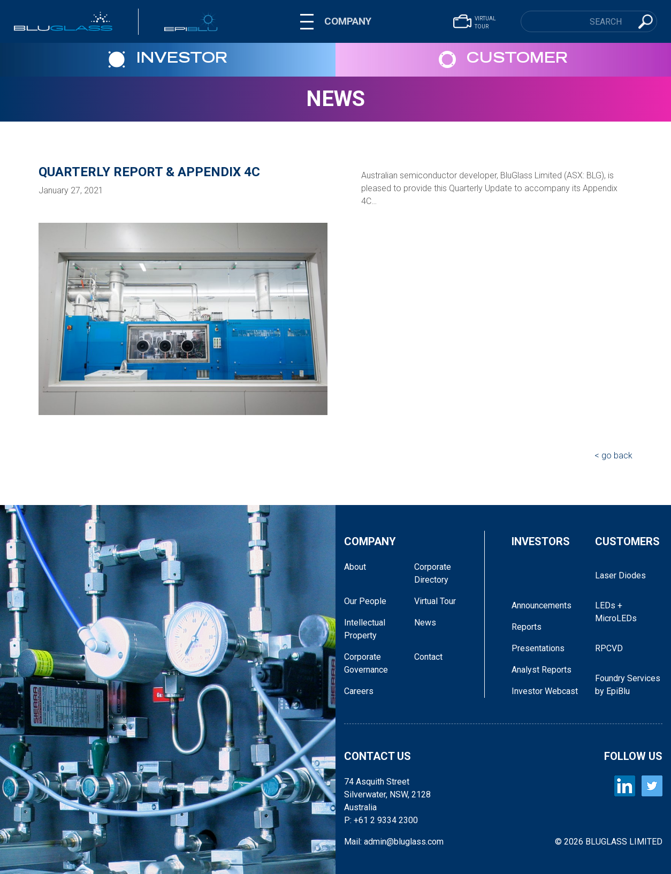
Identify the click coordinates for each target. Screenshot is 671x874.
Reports (527, 627)
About (355, 567)
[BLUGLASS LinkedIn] (624, 785)
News (335, 98)
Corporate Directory (432, 573)
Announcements (541, 605)
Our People (365, 601)
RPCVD (609, 648)
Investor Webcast (545, 691)
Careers (358, 691)
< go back (613, 455)
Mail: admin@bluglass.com (394, 842)
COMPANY (347, 21)
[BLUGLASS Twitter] (652, 785)
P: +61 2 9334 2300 (381, 820)
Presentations (538, 648)
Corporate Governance (366, 663)
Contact (428, 657)
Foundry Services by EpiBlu (627, 684)
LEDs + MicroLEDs (616, 611)
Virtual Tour (435, 601)
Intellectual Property (364, 629)
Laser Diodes (620, 575)
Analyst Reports (541, 670)
